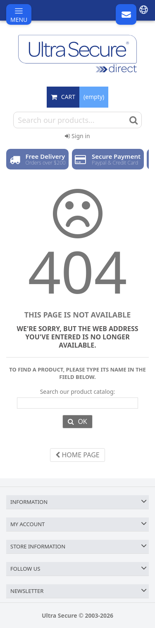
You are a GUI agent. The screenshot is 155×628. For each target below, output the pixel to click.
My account (27, 524)
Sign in (77, 136)
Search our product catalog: (77, 391)
